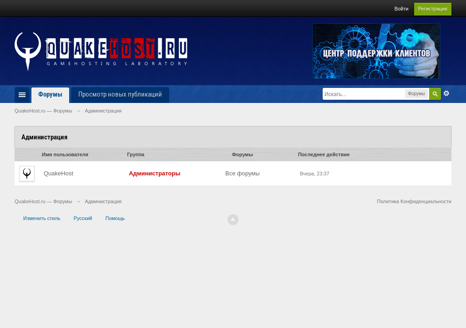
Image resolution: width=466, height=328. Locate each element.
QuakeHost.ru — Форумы (43, 201)
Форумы (50, 94)
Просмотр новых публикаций (120, 94)
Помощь (115, 218)
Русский (83, 218)
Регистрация (432, 8)
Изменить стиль (42, 218)
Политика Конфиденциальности (414, 201)
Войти (402, 8)
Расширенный (446, 93)
